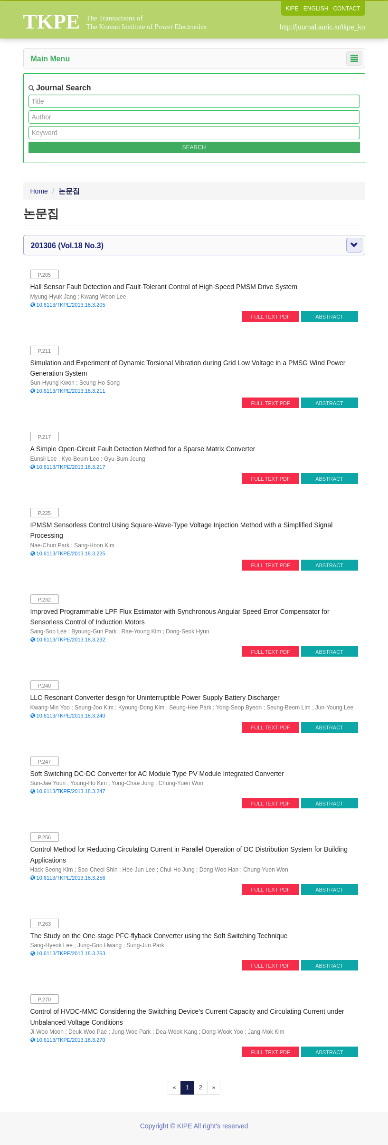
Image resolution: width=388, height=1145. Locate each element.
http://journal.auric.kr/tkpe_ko (322, 27)
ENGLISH (316, 8)
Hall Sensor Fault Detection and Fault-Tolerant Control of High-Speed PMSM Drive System (164, 287)
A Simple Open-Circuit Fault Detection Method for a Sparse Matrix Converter (143, 449)
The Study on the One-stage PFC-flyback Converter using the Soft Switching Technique (159, 936)
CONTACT (346, 8)
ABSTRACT (329, 317)
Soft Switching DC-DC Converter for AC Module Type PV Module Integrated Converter (157, 773)
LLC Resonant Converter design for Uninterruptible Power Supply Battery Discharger (155, 697)
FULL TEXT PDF (270, 317)
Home (39, 191)
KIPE (291, 8)
